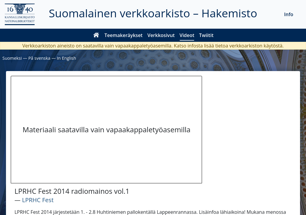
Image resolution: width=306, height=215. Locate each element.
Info (288, 14)
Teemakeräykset (124, 35)
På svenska (39, 58)
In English (66, 58)
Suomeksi (12, 58)
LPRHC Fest (38, 200)
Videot (187, 35)
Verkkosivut (161, 35)
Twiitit (206, 35)
